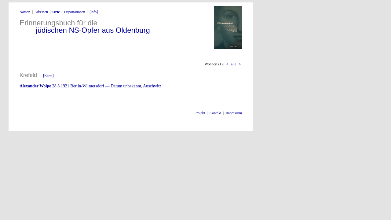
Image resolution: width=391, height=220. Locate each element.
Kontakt (215, 113)
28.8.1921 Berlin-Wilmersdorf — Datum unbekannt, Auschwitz (90, 86)
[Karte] (48, 76)
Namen (25, 12)
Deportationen (74, 12)
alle (233, 64)
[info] (94, 12)
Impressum (234, 113)
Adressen (41, 12)
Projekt (200, 113)
